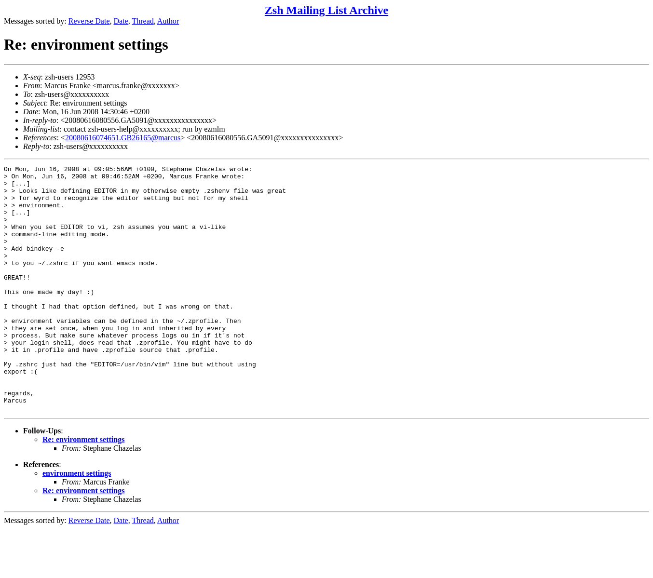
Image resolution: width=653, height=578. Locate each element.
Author (168, 21)
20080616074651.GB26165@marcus (122, 138)
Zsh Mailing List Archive (326, 10)
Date (121, 21)
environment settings (76, 522)
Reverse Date (89, 21)
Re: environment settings (83, 488)
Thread (142, 21)
